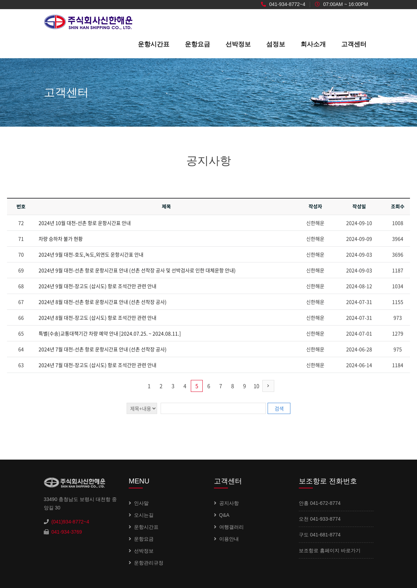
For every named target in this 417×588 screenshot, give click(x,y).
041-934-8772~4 (283, 4)
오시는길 (144, 515)
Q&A (224, 515)
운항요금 (197, 44)
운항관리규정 (148, 563)
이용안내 (229, 539)
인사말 (141, 503)
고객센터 (353, 44)
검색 (279, 408)
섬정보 (275, 44)
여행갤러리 (231, 527)
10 (256, 386)
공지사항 (229, 503)
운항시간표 (153, 44)
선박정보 (238, 44)
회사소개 (313, 44)
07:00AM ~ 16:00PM (341, 4)
